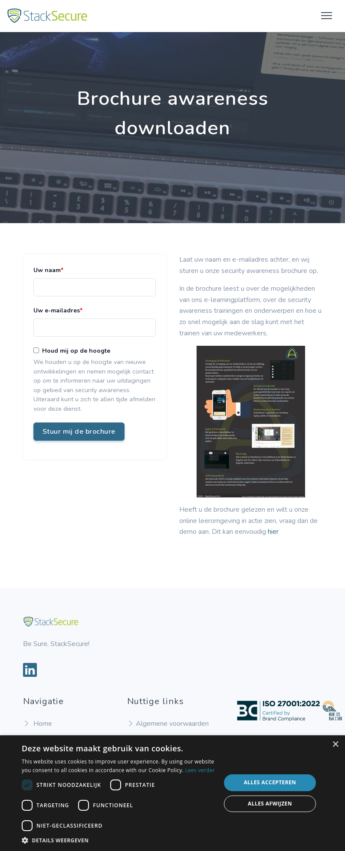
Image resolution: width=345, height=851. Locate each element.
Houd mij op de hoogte (76, 351)
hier (273, 531)
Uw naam (47, 270)
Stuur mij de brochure (79, 431)
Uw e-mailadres (56, 310)
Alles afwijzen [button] (270, 803)
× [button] (335, 744)
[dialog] (172, 793)
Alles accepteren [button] (270, 782)
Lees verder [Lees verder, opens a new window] (200, 770)
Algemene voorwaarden (168, 723)
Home (37, 723)
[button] (118, 840)
